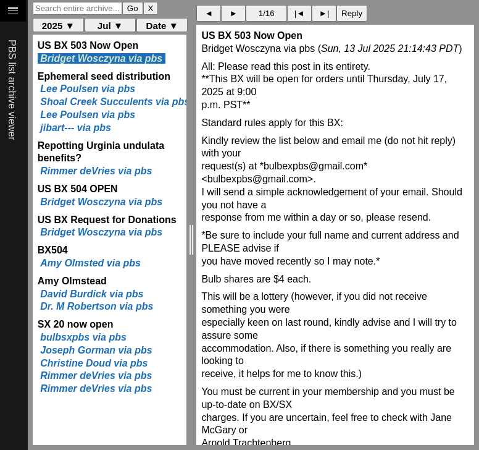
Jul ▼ (110, 25)
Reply (351, 13)
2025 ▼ (58, 25)
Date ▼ (162, 25)
